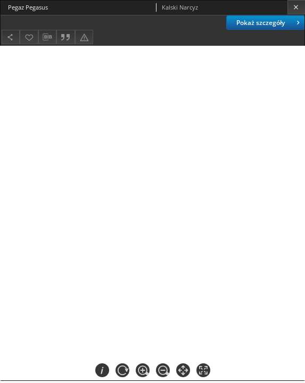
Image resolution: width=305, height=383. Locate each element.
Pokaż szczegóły (269, 22)
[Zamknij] (296, 7)
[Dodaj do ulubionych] (29, 37)
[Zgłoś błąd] (84, 37)
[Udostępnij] (11, 37)
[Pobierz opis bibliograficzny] (47, 37)
